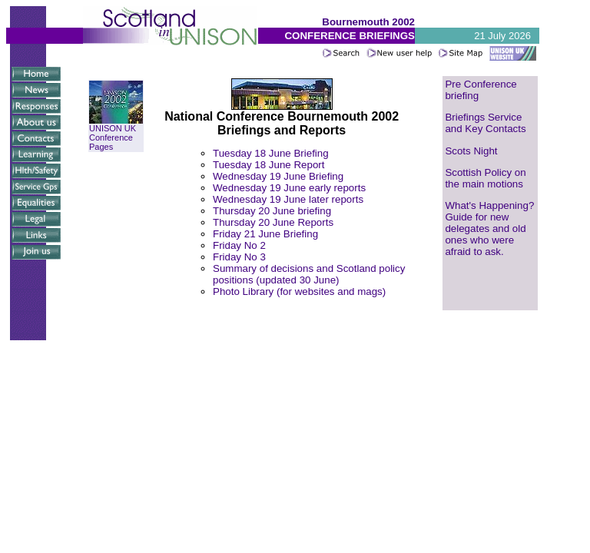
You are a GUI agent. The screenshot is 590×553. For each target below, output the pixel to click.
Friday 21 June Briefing (265, 234)
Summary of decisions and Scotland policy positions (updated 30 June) (309, 274)
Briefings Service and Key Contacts (485, 122)
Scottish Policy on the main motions (485, 178)
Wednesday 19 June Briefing (278, 176)
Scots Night (471, 151)
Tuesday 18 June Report (268, 165)
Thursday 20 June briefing (272, 211)
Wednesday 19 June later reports (288, 199)
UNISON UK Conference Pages (116, 133)
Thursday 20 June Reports (273, 222)
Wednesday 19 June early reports (289, 188)
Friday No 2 (239, 245)
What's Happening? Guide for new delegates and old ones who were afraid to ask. (489, 228)
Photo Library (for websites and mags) (299, 291)
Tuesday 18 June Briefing (271, 153)
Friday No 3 (239, 257)
